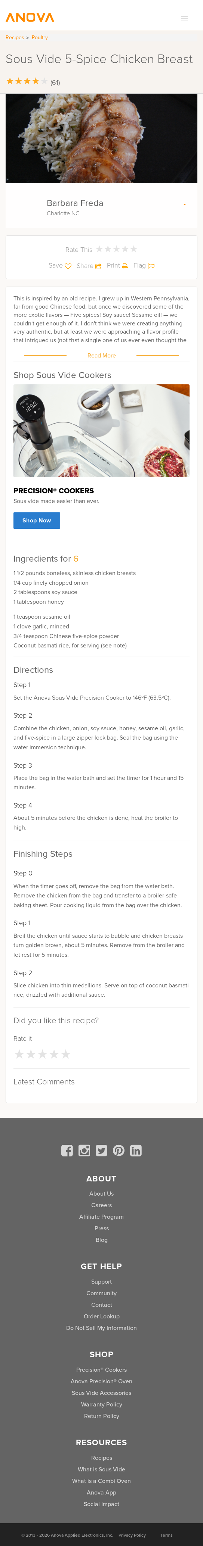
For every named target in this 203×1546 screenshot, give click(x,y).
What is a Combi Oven (101, 1481)
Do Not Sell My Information (101, 1328)
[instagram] (85, 1152)
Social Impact (101, 1504)
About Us (101, 1193)
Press (102, 1228)
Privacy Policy (132, 1535)
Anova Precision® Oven (101, 1381)
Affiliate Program (101, 1216)
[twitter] (102, 1152)
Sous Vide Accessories (101, 1393)
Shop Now (36, 520)
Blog (102, 1240)
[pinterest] (120, 1152)
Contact (101, 1304)
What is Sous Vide (101, 1469)
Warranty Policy (101, 1404)
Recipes (15, 37)
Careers (101, 1205)
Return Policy (101, 1416)
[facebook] (68, 1152)
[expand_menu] (182, 19)
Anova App (101, 1492)
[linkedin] (136, 1152)
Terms (166, 1535)
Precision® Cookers (101, 1369)
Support (101, 1281)
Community (101, 1293)
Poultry (40, 37)
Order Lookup (102, 1316)
